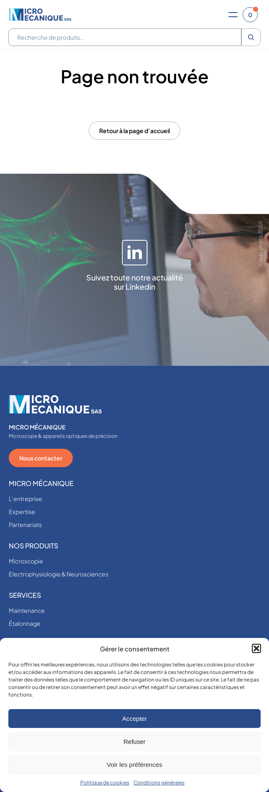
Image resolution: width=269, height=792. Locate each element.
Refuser (134, 741)
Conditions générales (158, 782)
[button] (256, 648)
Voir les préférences (134, 764)
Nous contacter (40, 458)
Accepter (134, 718)
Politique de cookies (104, 782)
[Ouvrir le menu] (233, 14)
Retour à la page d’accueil (134, 130)
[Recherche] (251, 37)
